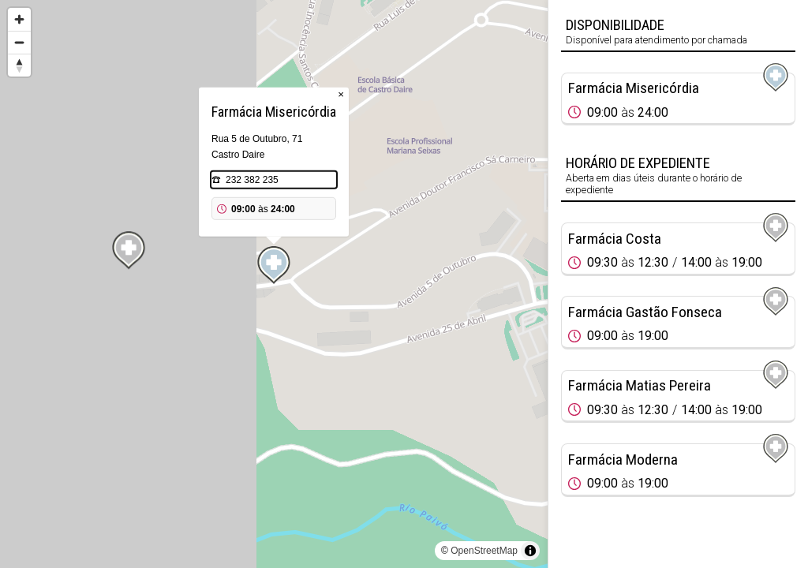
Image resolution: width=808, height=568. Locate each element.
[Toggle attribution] (530, 550)
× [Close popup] (341, 94)
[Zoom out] (19, 42)
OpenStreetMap (484, 550)
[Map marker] (273, 265)
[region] (274, 284)
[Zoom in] (19, 19)
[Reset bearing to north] (19, 65)
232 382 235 (252, 179)
